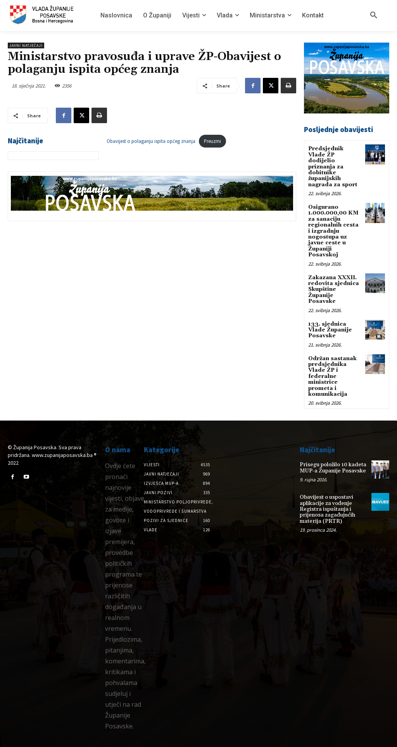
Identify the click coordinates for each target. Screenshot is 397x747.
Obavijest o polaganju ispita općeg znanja (151, 141)
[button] (373, 15)
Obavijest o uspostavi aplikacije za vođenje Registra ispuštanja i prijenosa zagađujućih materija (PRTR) (327, 509)
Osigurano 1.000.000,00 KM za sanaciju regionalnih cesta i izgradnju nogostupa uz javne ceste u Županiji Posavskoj (333, 231)
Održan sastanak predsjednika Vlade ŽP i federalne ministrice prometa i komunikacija (332, 376)
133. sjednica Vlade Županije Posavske (330, 330)
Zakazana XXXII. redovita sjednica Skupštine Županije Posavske (333, 289)
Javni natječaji (26, 45)
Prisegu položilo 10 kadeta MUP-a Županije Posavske (333, 467)
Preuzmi (212, 141)
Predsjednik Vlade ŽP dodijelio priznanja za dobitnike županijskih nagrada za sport (332, 166)
